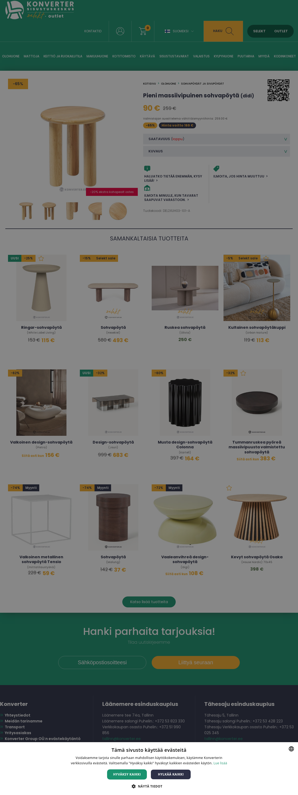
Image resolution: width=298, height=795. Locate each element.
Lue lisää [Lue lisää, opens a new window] (220, 763)
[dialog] (149, 397)
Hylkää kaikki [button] (171, 774)
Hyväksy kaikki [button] (127, 774)
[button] (149, 786)
